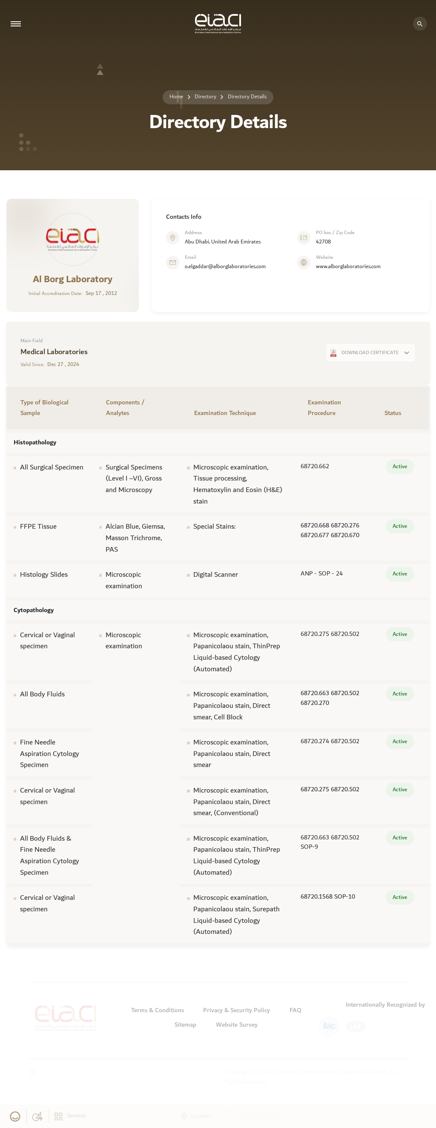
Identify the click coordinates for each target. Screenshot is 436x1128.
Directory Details (247, 96)
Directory (205, 96)
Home (176, 96)
